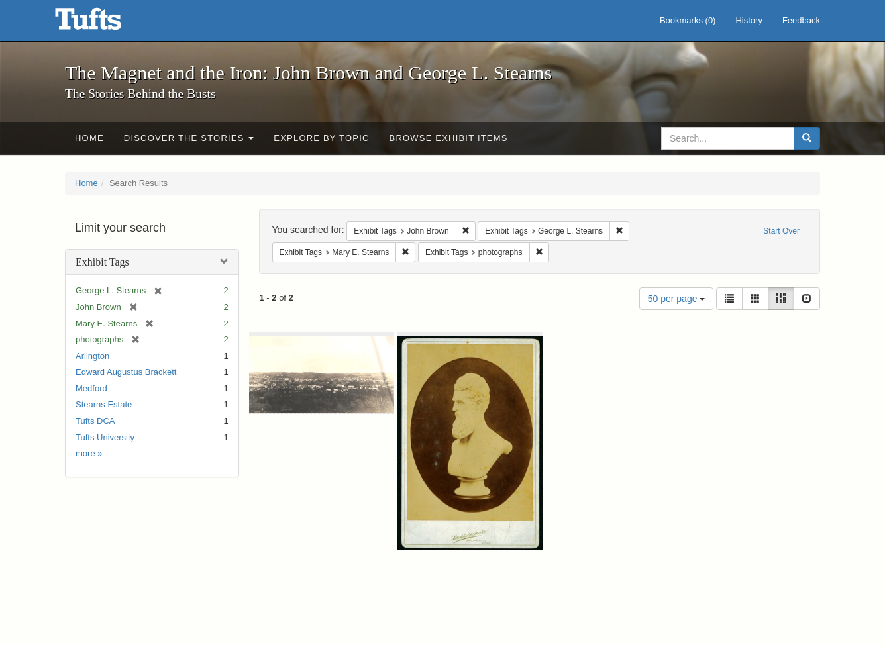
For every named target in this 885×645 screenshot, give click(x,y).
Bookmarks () (688, 20)
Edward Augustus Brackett (126, 372)
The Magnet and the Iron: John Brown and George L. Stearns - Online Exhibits (104, 23)
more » (89, 453)
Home (89, 138)
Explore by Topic (321, 138)
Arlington (92, 356)
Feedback (801, 20)
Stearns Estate (104, 404)
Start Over (781, 231)
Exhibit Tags (102, 262)
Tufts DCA (95, 421)
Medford (91, 388)
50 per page (676, 298)
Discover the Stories (189, 138)
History (748, 20)
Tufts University (105, 437)
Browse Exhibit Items (449, 138)
